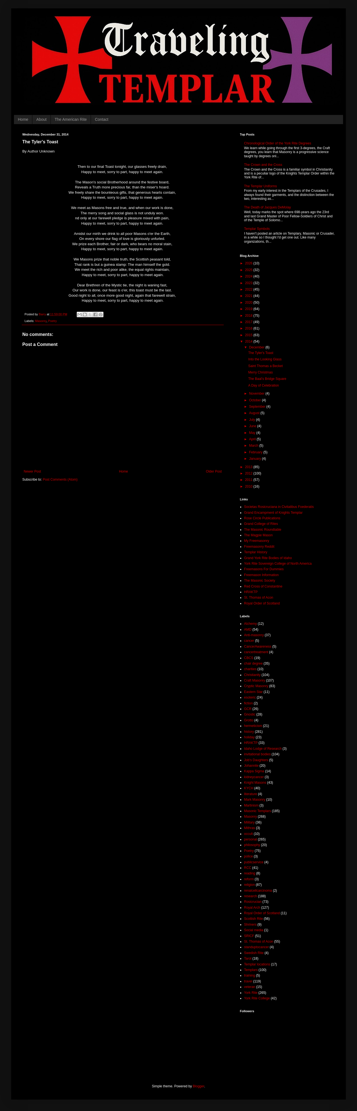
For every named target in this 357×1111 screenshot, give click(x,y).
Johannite (251, 766)
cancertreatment (256, 652)
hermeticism (253, 726)
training (249, 975)
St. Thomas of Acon (258, 597)
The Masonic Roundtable (262, 530)
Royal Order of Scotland (262, 603)
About (41, 119)
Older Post (214, 471)
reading (249, 873)
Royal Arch (252, 908)
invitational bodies (257, 754)
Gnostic (249, 714)
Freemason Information (261, 575)
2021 (249, 296)
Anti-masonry (254, 635)
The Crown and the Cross (263, 165)
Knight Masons (255, 783)
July (252, 420)
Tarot (248, 958)
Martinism (251, 805)
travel (248, 981)
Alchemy (250, 624)
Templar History (255, 552)
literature (250, 794)
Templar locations (257, 964)
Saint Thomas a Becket (265, 366)
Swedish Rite (254, 953)
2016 (249, 328)
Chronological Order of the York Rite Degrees (277, 143)
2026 (249, 263)
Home (23, 119)
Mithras (249, 828)
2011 (249, 480)
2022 (249, 289)
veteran (249, 987)
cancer (249, 641)
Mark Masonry (254, 800)
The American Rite (71, 119)
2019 (249, 309)
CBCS (248, 658)
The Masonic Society (259, 580)
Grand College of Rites (261, 524)
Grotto (248, 720)
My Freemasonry (256, 541)
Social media (253, 930)
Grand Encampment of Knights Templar (273, 513)
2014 (249, 341)
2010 (249, 486)
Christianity (252, 675)
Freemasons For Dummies (264, 569)
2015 (249, 335)
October (255, 400)
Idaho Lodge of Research (263, 749)
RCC (247, 868)
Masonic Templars (257, 811)
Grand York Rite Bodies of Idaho (268, 558)
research (250, 896)
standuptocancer (256, 947)
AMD (248, 629)
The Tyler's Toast (260, 353)
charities (250, 669)
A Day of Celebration (263, 385)
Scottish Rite (253, 919)
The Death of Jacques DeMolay (267, 207)
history (249, 732)
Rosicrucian (253, 902)
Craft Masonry (254, 680)
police (248, 856)
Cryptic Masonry (256, 686)
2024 (249, 276)
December (257, 347)
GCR (248, 709)
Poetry (52, 321)
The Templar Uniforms (260, 186)
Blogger (198, 1086)
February (256, 452)
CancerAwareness (257, 646)
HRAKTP (251, 592)
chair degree (253, 663)
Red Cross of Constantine (263, 586)
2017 (249, 322)
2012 (249, 473)
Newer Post (32, 471)
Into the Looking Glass (264, 359)
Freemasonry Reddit (259, 547)
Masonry (41, 321)
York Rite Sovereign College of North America (278, 564)
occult (248, 834)
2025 (249, 270)
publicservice (253, 862)
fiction (248, 703)
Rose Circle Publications (262, 518)
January (255, 459)
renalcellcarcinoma (258, 891)
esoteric (250, 697)
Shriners (250, 924)
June (253, 426)
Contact (101, 119)
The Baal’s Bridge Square (267, 379)
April (253, 439)
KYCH (248, 788)
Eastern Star (253, 692)
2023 (249, 283)
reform (249, 879)
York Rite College (257, 998)
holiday (249, 737)
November (257, 393)
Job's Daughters (256, 760)
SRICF (249, 936)
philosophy (252, 845)
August (254, 413)
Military (249, 822)
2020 (249, 302)
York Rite (250, 993)
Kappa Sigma (254, 771)
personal (250, 839)
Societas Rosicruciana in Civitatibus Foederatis (279, 507)
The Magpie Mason (258, 535)
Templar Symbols (257, 229)
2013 (249, 467)
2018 (249, 316)
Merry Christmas (260, 372)
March (254, 446)
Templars (251, 970)
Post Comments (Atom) (60, 479)
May (252, 433)
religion (249, 885)
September (257, 407)
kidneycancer (254, 777)
